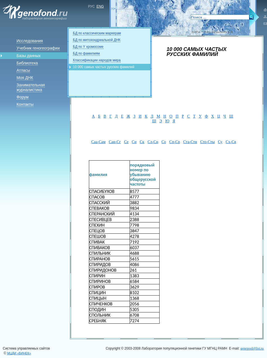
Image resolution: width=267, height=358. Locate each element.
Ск (142, 142)
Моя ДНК (25, 77)
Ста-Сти (190, 142)
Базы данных (29, 55)
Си (134, 142)
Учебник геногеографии (38, 48)
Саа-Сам (98, 142)
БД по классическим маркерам (97, 33)
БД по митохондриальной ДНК (96, 40)
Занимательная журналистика (31, 87)
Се (126, 142)
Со (164, 142)
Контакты (25, 104)
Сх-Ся (231, 142)
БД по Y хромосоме (88, 47)
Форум (23, 97)
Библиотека (27, 63)
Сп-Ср (174, 142)
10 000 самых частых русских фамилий (103, 67)
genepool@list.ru (252, 348)
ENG (100, 6)
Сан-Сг (115, 142)
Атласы (23, 70)
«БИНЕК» (19, 353)
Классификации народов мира (97, 60)
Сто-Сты (207, 142)
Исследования (30, 41)
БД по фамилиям (86, 53)
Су (220, 142)
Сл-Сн (153, 142)
